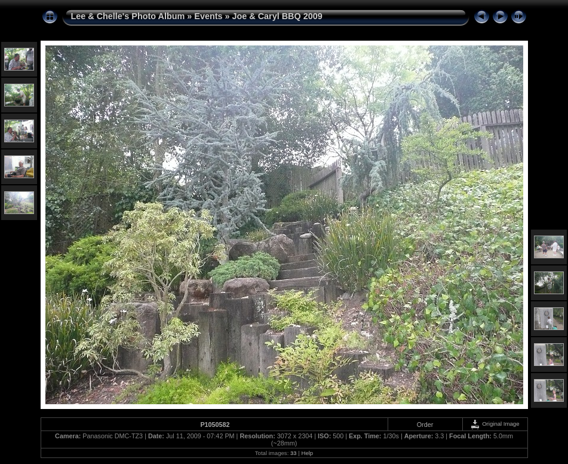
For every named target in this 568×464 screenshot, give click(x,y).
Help (307, 453)
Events (208, 16)
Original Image (494, 423)
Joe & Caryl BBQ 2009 (277, 16)
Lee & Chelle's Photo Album (128, 16)
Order (425, 424)
